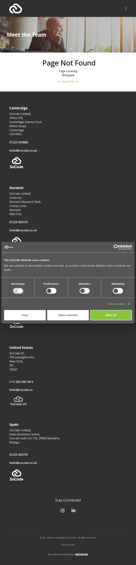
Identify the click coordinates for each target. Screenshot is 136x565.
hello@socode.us (21, 390)
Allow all (111, 315)
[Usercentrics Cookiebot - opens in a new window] (116, 247)
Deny (25, 315)
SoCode (16, 8)
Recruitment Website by (68, 554)
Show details (117, 303)
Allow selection (68, 315)
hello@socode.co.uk (23, 150)
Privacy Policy (68, 544)
